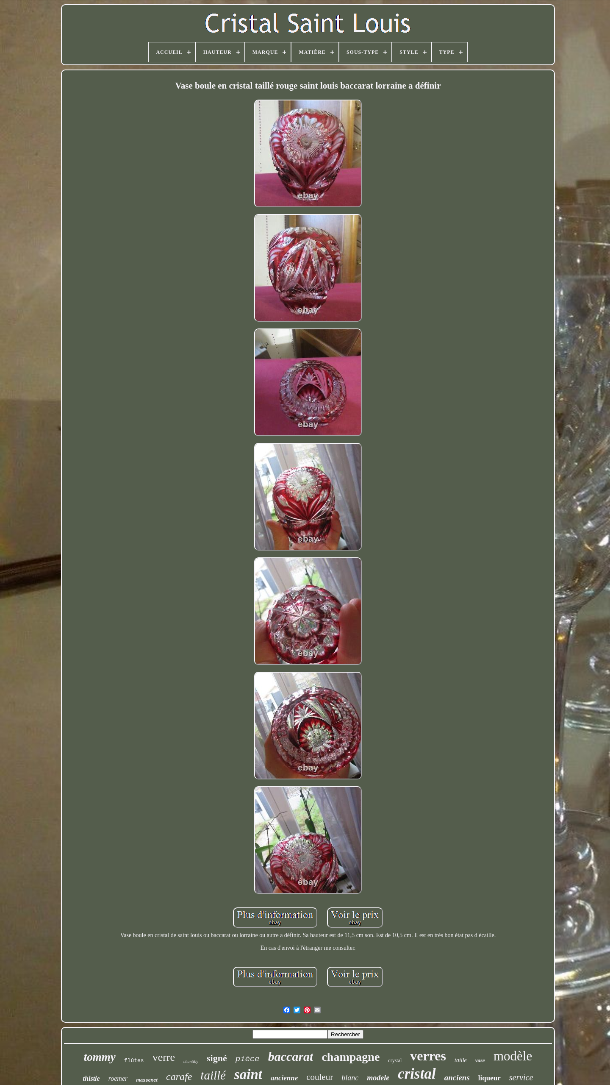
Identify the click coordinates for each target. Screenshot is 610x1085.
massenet (147, 1079)
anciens (457, 1077)
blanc (349, 1078)
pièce (248, 1059)
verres (428, 1055)
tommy (100, 1057)
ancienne (284, 1078)
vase (480, 1060)
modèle (513, 1056)
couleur (319, 1077)
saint (248, 1074)
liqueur (489, 1078)
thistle (91, 1078)
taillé (213, 1075)
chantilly (190, 1061)
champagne (351, 1056)
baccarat (290, 1056)
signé (217, 1058)
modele (378, 1078)
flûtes (134, 1060)
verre (163, 1057)
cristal (416, 1074)
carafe (179, 1076)
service (521, 1077)
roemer (118, 1078)
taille (461, 1060)
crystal (395, 1060)
